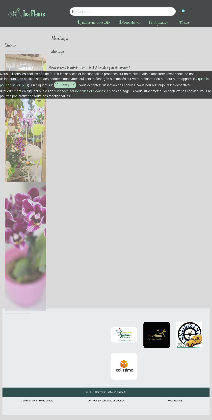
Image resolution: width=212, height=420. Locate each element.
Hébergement (175, 400)
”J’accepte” (65, 84)
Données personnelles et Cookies (106, 400)
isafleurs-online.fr (116, 392)
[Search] (123, 11)
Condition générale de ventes (37, 400)
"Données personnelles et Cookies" (80, 91)
